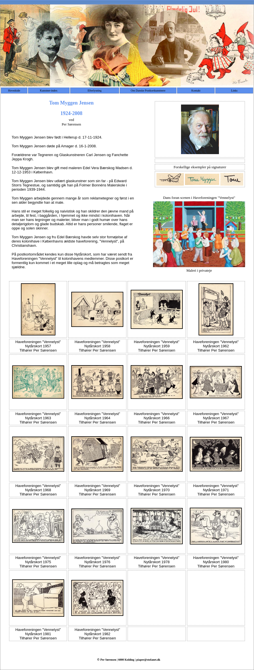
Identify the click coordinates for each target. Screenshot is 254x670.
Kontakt (195, 90)
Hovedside (14, 90)
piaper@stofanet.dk (148, 659)
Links (234, 90)
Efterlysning (95, 90)
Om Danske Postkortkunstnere (148, 90)
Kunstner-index (48, 90)
